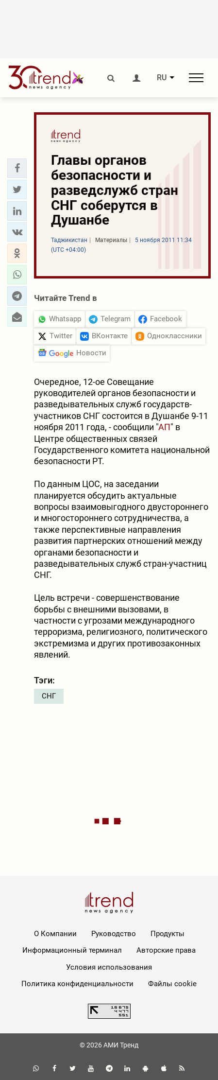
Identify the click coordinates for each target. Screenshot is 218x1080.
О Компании (55, 933)
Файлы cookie (172, 983)
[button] (17, 168)
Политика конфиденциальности (77, 983)
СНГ (49, 696)
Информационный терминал (72, 950)
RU (162, 78)
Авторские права (166, 950)
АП (164, 427)
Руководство (113, 933)
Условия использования (109, 967)
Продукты (167, 933)
